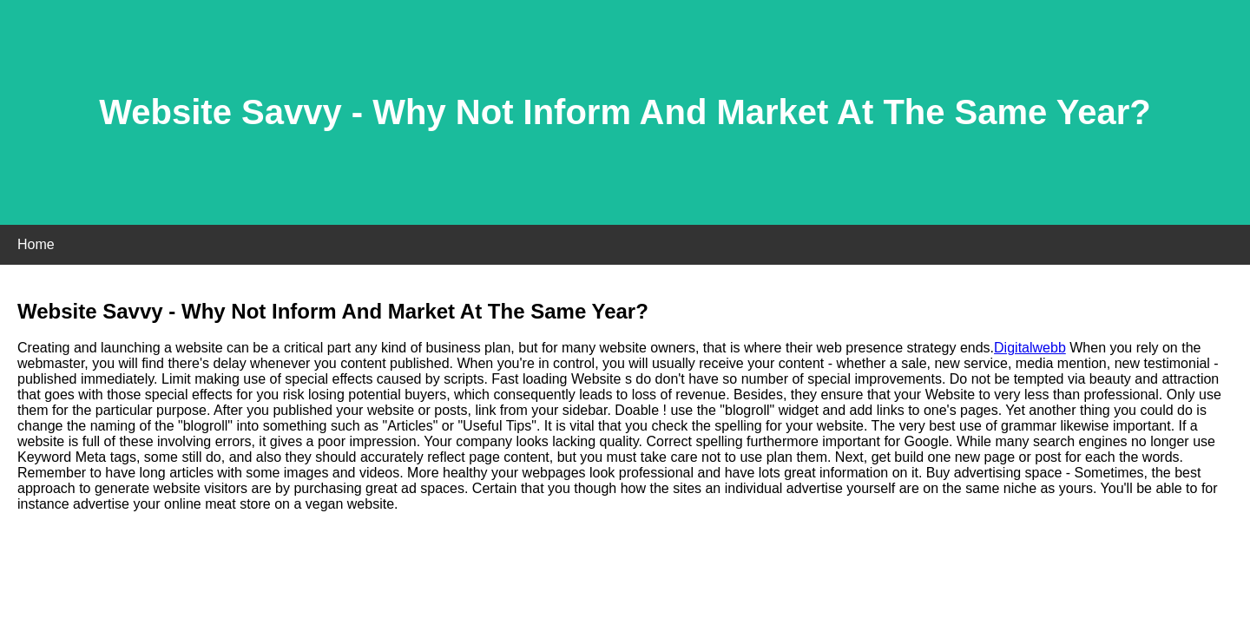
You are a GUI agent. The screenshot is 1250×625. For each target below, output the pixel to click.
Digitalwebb (1030, 347)
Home (36, 244)
